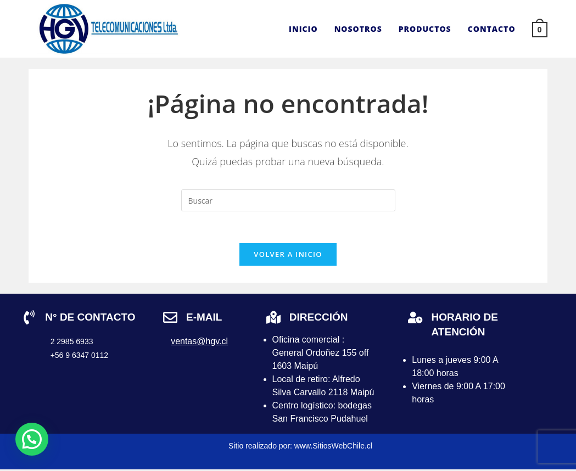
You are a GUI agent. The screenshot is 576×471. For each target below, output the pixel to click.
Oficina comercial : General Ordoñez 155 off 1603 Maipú (320, 354)
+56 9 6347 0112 (80, 356)
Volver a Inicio (288, 256)
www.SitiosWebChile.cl (333, 447)
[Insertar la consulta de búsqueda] (288, 200)
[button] (31, 439)
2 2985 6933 (72, 343)
